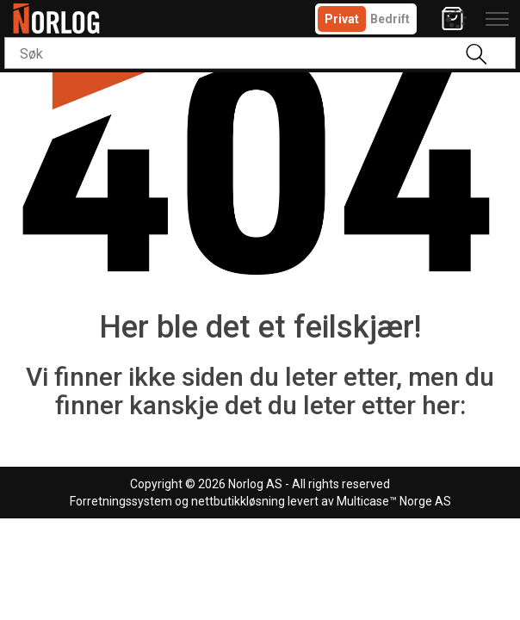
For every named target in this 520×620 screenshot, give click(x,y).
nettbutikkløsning (238, 501)
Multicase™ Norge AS (394, 501)
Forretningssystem (121, 501)
